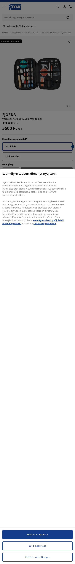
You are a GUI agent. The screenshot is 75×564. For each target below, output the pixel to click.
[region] (37, 366)
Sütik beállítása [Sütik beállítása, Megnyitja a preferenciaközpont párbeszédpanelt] (37, 545)
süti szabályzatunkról (45, 223)
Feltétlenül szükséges (37, 557)
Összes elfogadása (37, 534)
